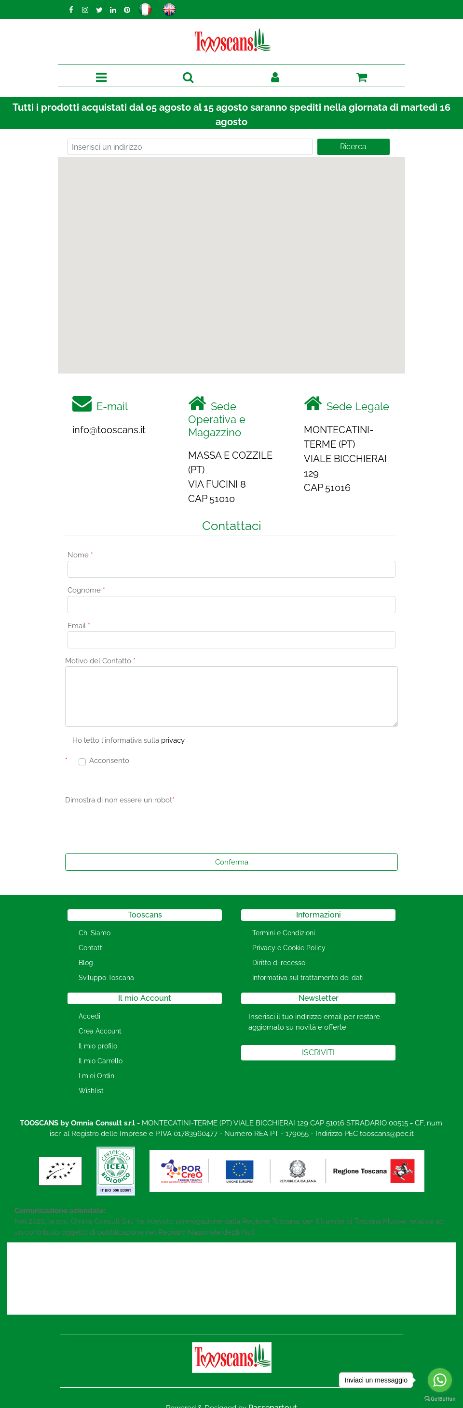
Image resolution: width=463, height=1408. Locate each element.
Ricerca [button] (353, 146)
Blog (86, 963)
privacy (173, 740)
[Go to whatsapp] (440, 1380)
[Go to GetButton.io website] (439, 1398)
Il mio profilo (98, 1046)
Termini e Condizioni (283, 933)
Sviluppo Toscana (106, 978)
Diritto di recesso (278, 963)
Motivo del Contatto (100, 661)
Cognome (86, 590)
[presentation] (138, 827)
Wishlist (91, 1091)
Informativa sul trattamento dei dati (308, 978)
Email (79, 625)
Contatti (91, 948)
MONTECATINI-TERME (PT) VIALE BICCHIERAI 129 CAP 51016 (345, 458)
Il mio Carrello (101, 1061)
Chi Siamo (94, 933)
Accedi (89, 1016)
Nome (80, 555)
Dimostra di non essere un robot (120, 800)
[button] (188, 78)
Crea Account (100, 1031)
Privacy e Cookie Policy (289, 948)
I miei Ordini (97, 1076)
